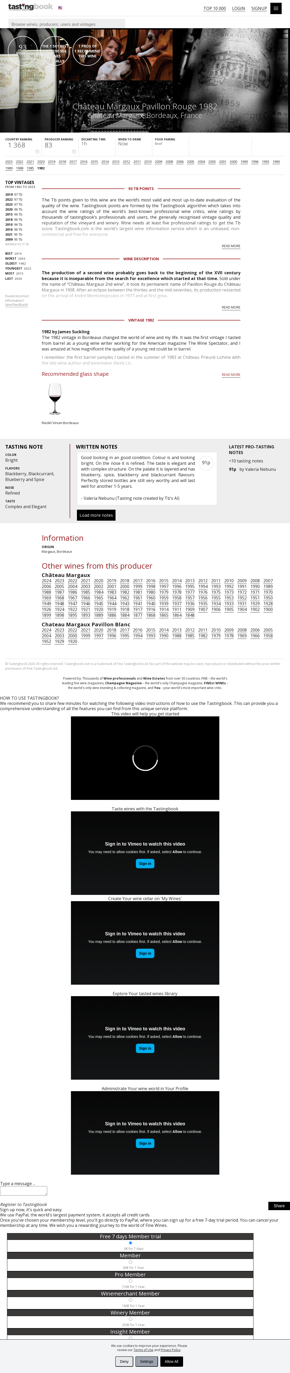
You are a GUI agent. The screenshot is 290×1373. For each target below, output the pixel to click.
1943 (124, 604)
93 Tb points (141, 188)
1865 (163, 615)
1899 (46, 615)
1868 (150, 615)
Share (279, 1207)
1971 (255, 592)
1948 (59, 604)
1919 (111, 609)
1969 (46, 598)
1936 (190, 604)
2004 (201, 161)
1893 (85, 615)
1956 (203, 598)
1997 (163, 586)
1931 (242, 604)
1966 (85, 598)
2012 (126, 161)
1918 (124, 609)
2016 (83, 161)
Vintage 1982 (141, 320)
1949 (46, 604)
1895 (72, 615)
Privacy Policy (170, 1350)
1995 (190, 586)
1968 (59, 598)
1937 (177, 604)
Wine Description (141, 258)
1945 (98, 604)
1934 (216, 604)
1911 (177, 609)
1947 (72, 604)
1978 (177, 592)
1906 (216, 609)
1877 (137, 615)
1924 (59, 609)
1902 (255, 609)
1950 (268, 598)
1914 (163, 609)
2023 (9, 161)
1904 (242, 609)
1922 (72, 609)
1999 (244, 161)
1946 (85, 604)
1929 (255, 604)
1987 (59, 592)
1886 (111, 615)
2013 (115, 161)
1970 (268, 592)
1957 (190, 598)
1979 (163, 592)
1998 (150, 586)
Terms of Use (143, 1350)
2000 (233, 161)
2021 (30, 161)
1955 (216, 598)
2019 (51, 161)
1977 (190, 592)
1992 (229, 586)
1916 (150, 609)
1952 (242, 598)
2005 (190, 161)
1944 (111, 604)
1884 (124, 615)
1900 (268, 609)
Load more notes (96, 515)
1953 (229, 598)
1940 (150, 604)
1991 (242, 586)
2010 (148, 161)
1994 (203, 586)
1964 (111, 598)
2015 (94, 161)
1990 (276, 161)
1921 (85, 609)
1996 (254, 161)
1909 (190, 609)
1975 (216, 592)
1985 (30, 168)
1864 (177, 615)
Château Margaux (115, 115)
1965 (98, 598)
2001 (222, 161)
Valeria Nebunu (260, 469)
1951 (255, 598)
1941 (137, 604)
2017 (73, 161)
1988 (19, 168)
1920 (98, 609)
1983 (111, 592)
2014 (105, 161)
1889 (98, 615)
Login (238, 8)
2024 (46, 581)
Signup (259, 8)
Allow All (171, 1361)
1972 (242, 592)
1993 (265, 161)
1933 (229, 604)
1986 (72, 592)
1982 (41, 168)
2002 (98, 586)
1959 (163, 598)
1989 (9, 168)
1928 (268, 604)
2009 (158, 161)
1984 (98, 592)
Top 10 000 (214, 8)
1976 (203, 592)
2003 (212, 161)
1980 (150, 592)
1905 (229, 609)
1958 (177, 598)
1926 (46, 609)
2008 (169, 161)
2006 (180, 161)
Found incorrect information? (17, 300)
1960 (150, 598)
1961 (137, 598)
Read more (231, 245)
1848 (190, 615)
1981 (137, 592)
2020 (41, 161)
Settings (146, 1361)
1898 (59, 615)
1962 (124, 598)
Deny (124, 1361)
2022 (19, 161)
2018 (62, 161)
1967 (72, 598)
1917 (137, 609)
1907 (203, 609)
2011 (137, 161)
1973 (229, 592)
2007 (268, 581)
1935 (203, 604)
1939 (163, 604)
